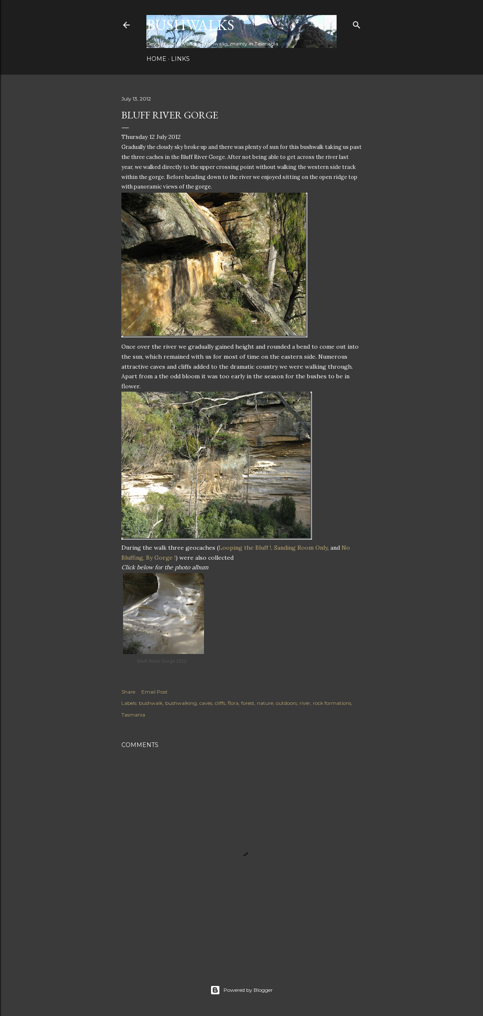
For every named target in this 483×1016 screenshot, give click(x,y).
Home (156, 59)
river (304, 703)
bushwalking (181, 703)
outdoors (286, 703)
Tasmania (133, 715)
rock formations (332, 703)
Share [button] (128, 692)
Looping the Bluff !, (246, 547)
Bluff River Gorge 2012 (162, 661)
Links (180, 59)
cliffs (220, 703)
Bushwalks (190, 25)
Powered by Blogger (241, 990)
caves (205, 703)
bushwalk (151, 703)
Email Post (154, 692)
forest (247, 703)
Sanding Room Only (300, 547)
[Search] (357, 23)
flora (233, 703)
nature (265, 703)
